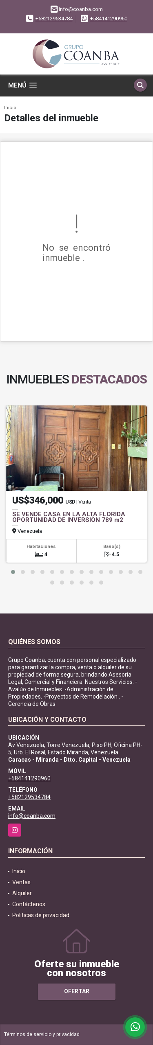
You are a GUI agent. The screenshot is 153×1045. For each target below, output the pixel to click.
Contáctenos (28, 904)
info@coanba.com (31, 816)
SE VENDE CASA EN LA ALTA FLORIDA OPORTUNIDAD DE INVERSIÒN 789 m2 (68, 517)
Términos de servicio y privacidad (42, 1034)
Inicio (10, 107)
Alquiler (22, 893)
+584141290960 (108, 18)
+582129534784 (54, 18)
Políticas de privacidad (40, 915)
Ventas (21, 882)
